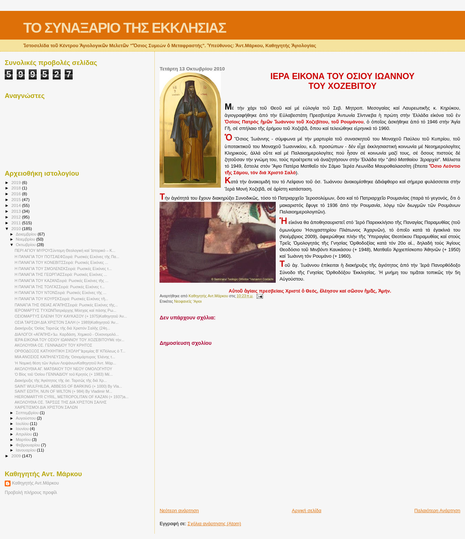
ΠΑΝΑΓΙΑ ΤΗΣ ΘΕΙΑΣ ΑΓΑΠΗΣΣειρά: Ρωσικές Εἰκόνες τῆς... (66, 305)
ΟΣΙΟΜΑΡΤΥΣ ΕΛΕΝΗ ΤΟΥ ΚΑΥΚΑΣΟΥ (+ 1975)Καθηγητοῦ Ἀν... (71, 316)
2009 (16, 455)
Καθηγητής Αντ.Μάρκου (35, 483)
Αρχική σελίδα (306, 510)
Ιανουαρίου (26, 450)
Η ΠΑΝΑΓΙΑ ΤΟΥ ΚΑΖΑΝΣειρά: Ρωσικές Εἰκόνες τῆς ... (61, 280)
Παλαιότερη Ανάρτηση (437, 510)
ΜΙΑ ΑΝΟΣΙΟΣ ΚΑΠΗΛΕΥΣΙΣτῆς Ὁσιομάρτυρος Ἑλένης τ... (65, 357)
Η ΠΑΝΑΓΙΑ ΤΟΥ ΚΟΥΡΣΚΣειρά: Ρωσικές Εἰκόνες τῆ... (61, 299)
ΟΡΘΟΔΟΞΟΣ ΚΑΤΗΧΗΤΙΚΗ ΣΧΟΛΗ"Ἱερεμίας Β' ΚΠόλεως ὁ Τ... (70, 351)
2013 (16, 211)
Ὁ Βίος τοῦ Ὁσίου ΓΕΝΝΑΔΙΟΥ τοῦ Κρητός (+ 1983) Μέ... (64, 374)
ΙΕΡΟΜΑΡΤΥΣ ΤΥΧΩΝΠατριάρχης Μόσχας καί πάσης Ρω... (65, 310)
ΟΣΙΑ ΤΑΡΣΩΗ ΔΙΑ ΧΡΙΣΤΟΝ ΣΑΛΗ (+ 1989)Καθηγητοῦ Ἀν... (66, 322)
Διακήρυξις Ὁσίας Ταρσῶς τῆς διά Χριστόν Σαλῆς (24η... (62, 328)
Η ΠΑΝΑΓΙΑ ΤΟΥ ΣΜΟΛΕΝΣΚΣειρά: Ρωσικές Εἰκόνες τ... (63, 268)
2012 (16, 217)
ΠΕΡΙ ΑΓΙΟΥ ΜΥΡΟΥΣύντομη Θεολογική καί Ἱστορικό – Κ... (65, 250)
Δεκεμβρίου (27, 234)
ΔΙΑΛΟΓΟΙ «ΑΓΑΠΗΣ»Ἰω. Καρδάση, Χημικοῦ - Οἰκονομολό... (67, 334)
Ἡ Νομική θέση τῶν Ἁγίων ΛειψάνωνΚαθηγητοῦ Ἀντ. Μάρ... (65, 363)
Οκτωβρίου (26, 244)
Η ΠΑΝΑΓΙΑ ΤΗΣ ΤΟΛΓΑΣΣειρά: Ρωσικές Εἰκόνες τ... (60, 287)
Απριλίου (24, 434)
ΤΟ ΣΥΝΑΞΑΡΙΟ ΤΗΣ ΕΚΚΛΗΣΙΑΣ (124, 28)
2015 (16, 199)
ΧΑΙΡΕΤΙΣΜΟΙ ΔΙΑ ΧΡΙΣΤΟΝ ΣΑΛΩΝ (46, 407)
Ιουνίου (23, 428)
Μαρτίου (24, 439)
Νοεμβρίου (26, 239)
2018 (16, 187)
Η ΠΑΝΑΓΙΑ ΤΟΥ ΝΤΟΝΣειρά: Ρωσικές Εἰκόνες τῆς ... (60, 292)
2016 (16, 193)
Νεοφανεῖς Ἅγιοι (188, 301)
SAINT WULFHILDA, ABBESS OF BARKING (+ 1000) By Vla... (68, 386)
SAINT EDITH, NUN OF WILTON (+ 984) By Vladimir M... (63, 391)
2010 (16, 228)
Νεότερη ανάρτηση (179, 510)
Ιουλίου (23, 423)
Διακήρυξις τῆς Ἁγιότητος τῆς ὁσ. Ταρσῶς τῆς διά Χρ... (61, 380)
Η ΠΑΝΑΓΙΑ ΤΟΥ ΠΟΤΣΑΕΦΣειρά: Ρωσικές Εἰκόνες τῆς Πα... (67, 256)
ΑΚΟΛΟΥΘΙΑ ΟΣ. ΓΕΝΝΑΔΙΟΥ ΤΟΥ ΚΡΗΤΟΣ (53, 345)
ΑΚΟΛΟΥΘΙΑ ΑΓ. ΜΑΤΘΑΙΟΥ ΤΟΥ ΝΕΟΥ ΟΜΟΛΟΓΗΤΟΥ (63, 369)
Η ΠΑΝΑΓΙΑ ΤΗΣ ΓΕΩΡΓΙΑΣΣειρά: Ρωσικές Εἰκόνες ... (61, 274)
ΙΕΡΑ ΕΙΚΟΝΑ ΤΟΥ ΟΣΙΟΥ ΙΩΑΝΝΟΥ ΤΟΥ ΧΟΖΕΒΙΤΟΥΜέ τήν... (69, 340)
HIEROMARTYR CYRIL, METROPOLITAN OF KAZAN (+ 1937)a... (72, 397)
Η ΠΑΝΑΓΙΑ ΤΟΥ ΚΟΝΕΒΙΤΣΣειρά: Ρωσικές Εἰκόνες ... (61, 262)
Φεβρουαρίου (28, 445)
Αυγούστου (26, 418)
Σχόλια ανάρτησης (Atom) (214, 523)
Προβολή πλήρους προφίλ (31, 492)
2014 (16, 205)
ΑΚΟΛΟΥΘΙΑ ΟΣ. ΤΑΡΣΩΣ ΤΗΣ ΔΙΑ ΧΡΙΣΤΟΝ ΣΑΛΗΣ (60, 402)
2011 (16, 222)
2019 (16, 182)
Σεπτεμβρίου (28, 413)
